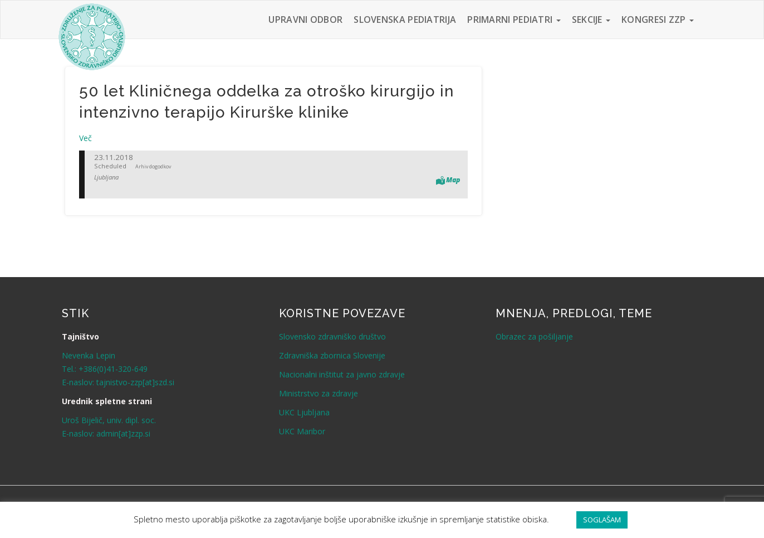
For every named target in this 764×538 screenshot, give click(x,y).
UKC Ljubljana (304, 412)
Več (85, 138)
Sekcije (591, 19)
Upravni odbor (305, 19)
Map (453, 180)
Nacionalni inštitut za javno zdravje (342, 374)
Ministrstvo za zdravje (318, 393)
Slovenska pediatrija (405, 19)
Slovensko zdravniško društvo (332, 336)
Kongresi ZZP (657, 19)
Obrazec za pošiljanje (534, 336)
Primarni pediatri (513, 19)
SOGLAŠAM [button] (602, 520)
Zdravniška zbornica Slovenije (332, 355)
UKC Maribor (302, 431)
